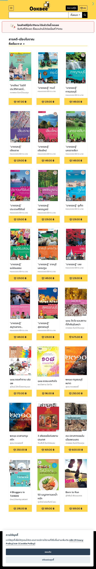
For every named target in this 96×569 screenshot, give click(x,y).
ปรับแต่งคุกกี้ (48, 559)
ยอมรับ (48, 551)
